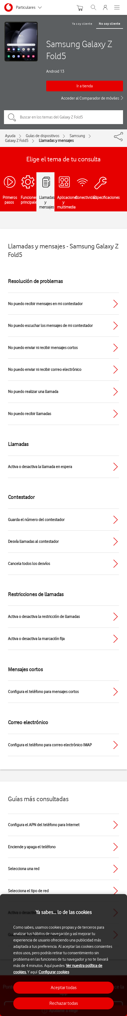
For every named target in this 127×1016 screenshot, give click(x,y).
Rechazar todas (63, 1003)
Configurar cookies (54, 972)
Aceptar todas (64, 987)
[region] (63, 955)
